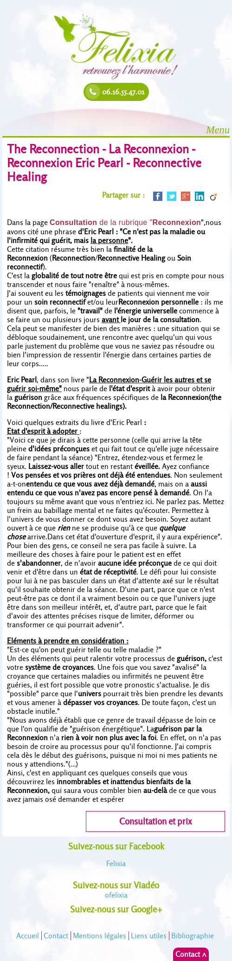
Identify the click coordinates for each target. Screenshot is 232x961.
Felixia (116, 863)
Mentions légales (99, 935)
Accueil (27, 935)
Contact (56, 935)
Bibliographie (192, 935)
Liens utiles (149, 935)
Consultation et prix (155, 821)
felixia (116, 895)
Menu (218, 130)
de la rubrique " (125, 222)
